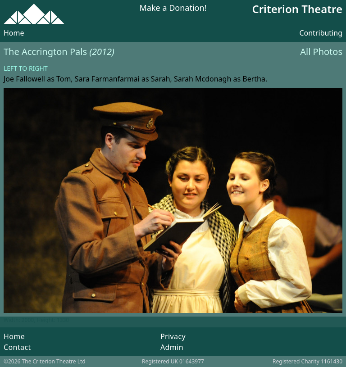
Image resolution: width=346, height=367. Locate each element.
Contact (17, 347)
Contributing (320, 33)
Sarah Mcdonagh (202, 79)
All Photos (321, 51)
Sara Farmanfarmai (107, 79)
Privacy (173, 336)
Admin (171, 347)
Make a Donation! (173, 8)
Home (14, 33)
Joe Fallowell (24, 79)
